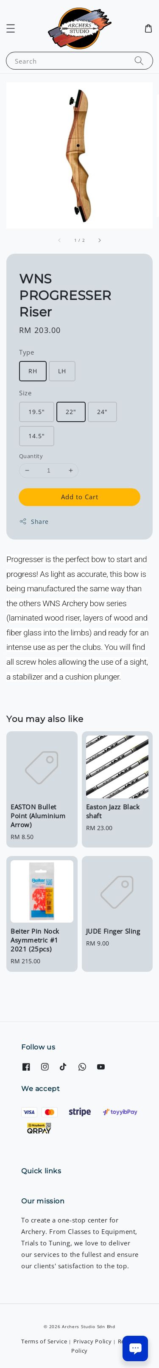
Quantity (31, 456)
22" (71, 412)
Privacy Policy (92, 1341)
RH (32, 371)
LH (62, 371)
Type (26, 352)
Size (25, 393)
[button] (10, 28)
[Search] (139, 60)
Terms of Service (44, 1341)
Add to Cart (79, 496)
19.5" (36, 412)
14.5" (36, 436)
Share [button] (34, 522)
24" (102, 412)
